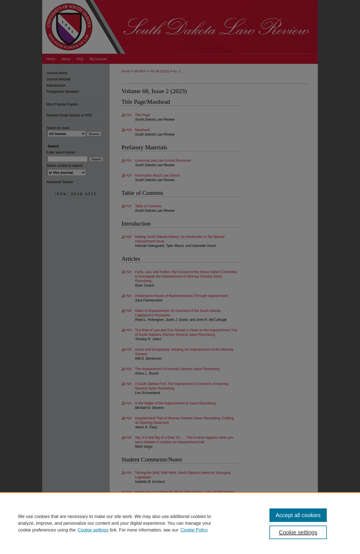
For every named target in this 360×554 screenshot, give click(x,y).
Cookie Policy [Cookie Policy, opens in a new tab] (194, 530)
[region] (180, 523)
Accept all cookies (298, 515)
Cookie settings (93, 530)
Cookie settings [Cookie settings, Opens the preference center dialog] (298, 532)
